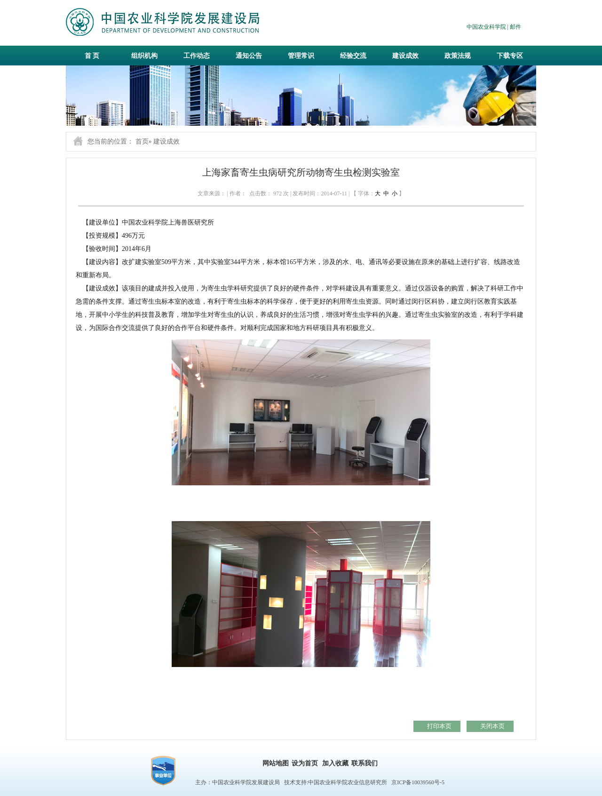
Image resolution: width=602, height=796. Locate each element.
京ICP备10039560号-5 (417, 782)
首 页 (92, 55)
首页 (142, 141)
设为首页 (305, 763)
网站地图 (275, 763)
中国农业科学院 (486, 27)
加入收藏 (335, 763)
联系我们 (364, 763)
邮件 (515, 27)
